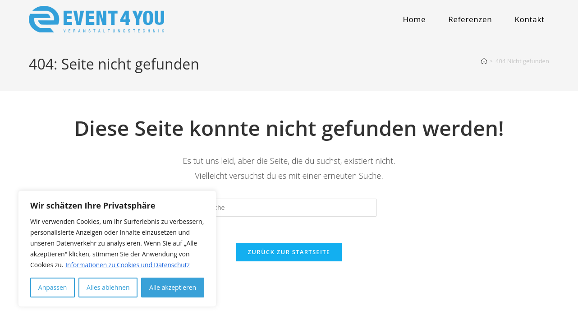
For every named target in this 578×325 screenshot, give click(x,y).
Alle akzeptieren (172, 287)
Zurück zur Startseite (289, 253)
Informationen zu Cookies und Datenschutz (129, 264)
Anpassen (52, 287)
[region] (117, 248)
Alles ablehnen (108, 287)
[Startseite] (484, 61)
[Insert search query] (289, 208)
